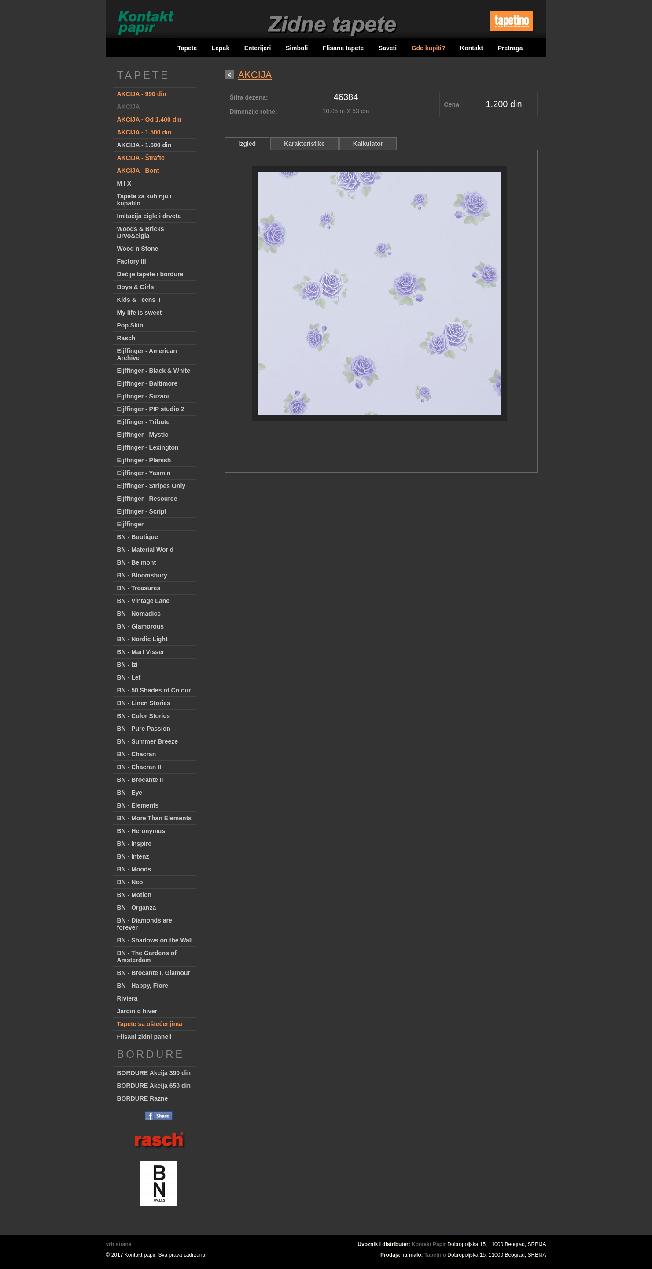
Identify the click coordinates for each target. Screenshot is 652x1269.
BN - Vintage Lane (143, 600)
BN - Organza (136, 907)
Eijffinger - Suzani (143, 396)
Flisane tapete (343, 48)
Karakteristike (304, 143)
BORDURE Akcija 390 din (154, 1072)
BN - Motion (134, 894)
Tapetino (435, 1255)
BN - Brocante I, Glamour (153, 972)
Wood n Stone (137, 248)
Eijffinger (130, 524)
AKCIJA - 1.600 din (144, 145)
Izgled (247, 143)
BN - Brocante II (140, 779)
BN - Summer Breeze (147, 741)
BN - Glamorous (140, 626)
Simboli (297, 48)
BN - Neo (130, 882)
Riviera (127, 998)
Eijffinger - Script (142, 511)
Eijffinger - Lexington (148, 447)
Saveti (388, 48)
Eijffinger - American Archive (147, 354)
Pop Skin (130, 325)
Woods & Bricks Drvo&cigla (140, 232)
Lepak (220, 48)
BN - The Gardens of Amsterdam (147, 956)
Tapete (187, 48)
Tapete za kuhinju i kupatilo (144, 200)
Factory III (131, 261)
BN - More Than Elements (154, 818)
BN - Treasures (139, 588)
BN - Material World (145, 549)
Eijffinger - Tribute (143, 421)
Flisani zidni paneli (144, 1036)
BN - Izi (127, 664)
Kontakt (471, 48)
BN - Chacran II (139, 766)
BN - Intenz (133, 856)
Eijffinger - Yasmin (144, 472)
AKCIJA (128, 106)
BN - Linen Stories (143, 703)
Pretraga (510, 48)
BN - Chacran (136, 754)
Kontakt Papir (429, 1244)
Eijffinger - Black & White (153, 370)
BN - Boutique (137, 536)
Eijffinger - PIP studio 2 (150, 409)
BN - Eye (130, 792)
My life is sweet (139, 312)
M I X (124, 183)
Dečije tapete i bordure (150, 274)
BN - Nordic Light (142, 639)
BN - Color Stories (143, 715)
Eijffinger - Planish (144, 460)
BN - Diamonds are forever (144, 924)
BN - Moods (134, 869)
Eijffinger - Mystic (143, 434)
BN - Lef (129, 677)
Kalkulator (368, 143)
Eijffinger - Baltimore (147, 383)
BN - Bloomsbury (142, 575)
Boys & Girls (135, 286)
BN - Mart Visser (141, 651)
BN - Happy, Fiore (142, 985)
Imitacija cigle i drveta (149, 216)
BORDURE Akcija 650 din (154, 1085)
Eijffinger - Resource (147, 498)
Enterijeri (257, 48)
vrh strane (119, 1244)
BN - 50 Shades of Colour (154, 690)
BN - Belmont (136, 562)
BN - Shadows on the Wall (155, 940)
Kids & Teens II (139, 299)
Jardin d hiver (137, 1011)
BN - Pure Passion (143, 728)
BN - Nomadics (139, 613)
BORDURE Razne (142, 1098)
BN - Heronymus (141, 830)
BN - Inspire (134, 843)
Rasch (126, 338)
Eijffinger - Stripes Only (151, 485)
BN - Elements (138, 805)
